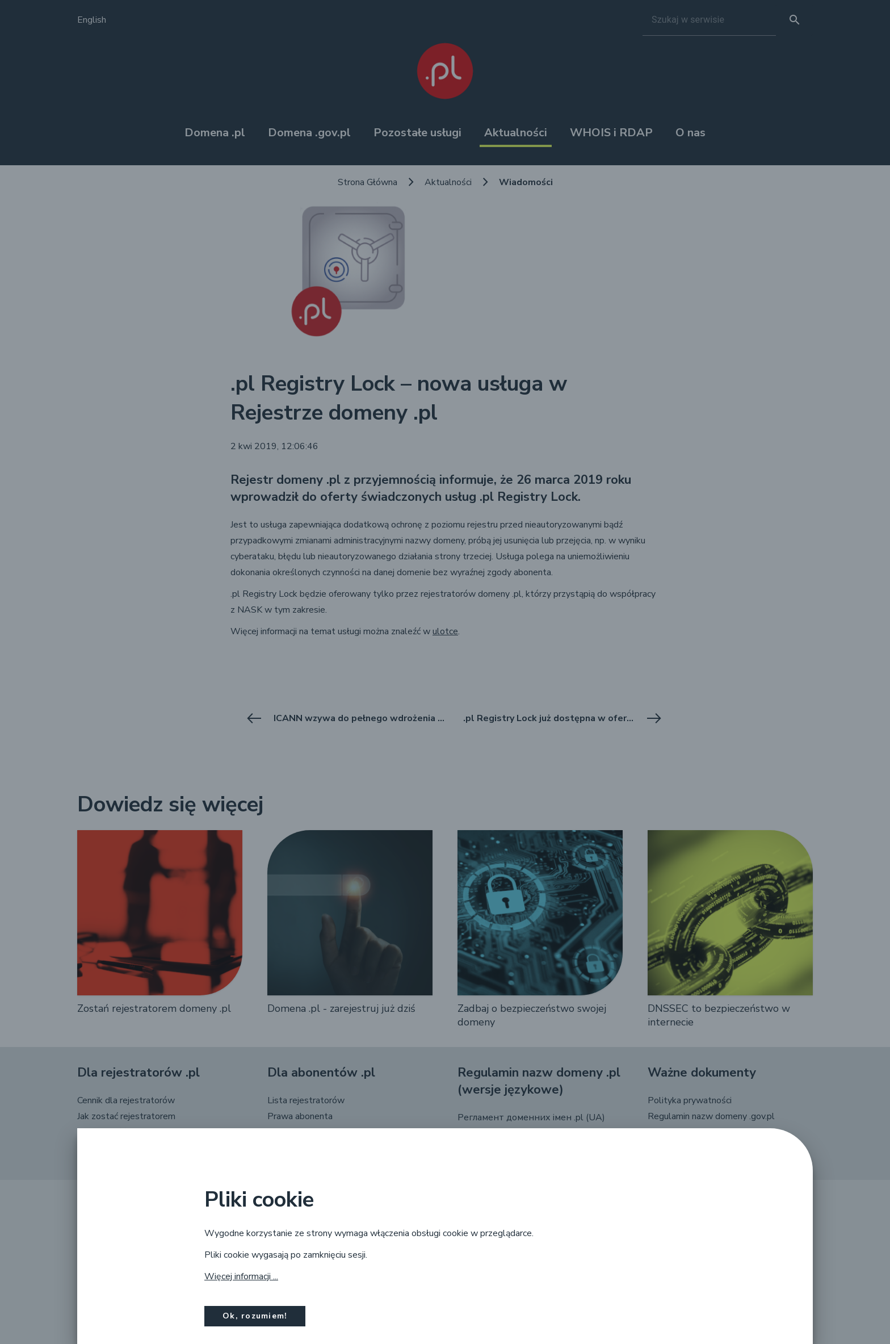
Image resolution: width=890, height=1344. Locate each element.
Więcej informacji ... (241, 1276)
